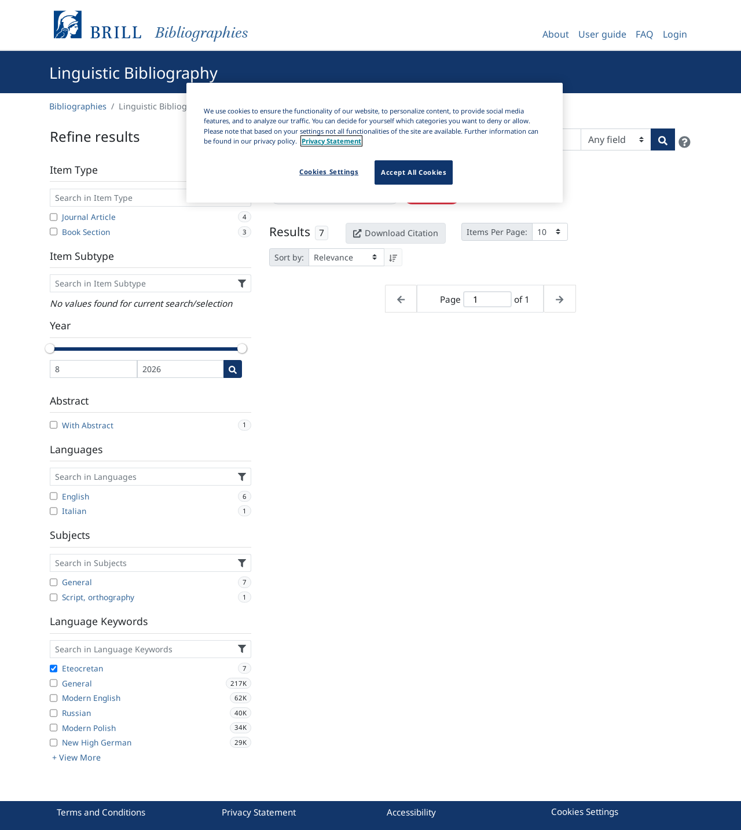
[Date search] (232, 369)
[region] (374, 142)
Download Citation (395, 232)
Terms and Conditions (101, 812)
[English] (53, 496)
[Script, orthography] (53, 597)
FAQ (645, 34)
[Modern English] (53, 698)
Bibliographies (78, 106)
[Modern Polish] (53, 727)
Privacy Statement (259, 812)
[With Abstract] (53, 425)
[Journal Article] (53, 217)
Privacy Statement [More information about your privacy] (331, 141)
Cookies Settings (584, 811)
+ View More (76, 757)
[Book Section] (53, 231)
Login (675, 34)
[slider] (49, 348)
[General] (53, 582)
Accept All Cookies (413, 172)
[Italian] (53, 511)
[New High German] (53, 742)
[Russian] (53, 713)
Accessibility (411, 812)
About (555, 34)
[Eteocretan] (53, 668)
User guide (602, 34)
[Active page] (487, 299)
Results (289, 231)
